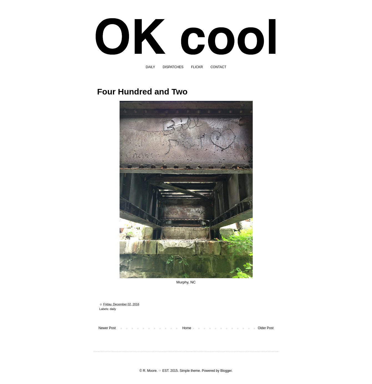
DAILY (150, 67)
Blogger (226, 371)
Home (186, 328)
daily (113, 309)
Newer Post (107, 328)
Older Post (266, 328)
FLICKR (197, 67)
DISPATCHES (173, 67)
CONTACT (218, 67)
